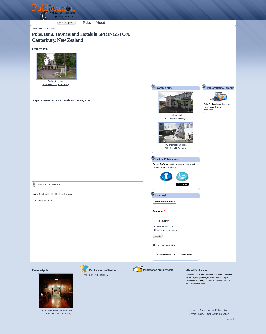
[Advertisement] (156, 9)
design (230, 319)
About (100, 22)
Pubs (87, 22)
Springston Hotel (43, 200)
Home (34, 28)
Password (159, 211)
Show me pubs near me (48, 184)
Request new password (165, 230)
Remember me (163, 221)
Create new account (164, 226)
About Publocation (218, 310)
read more (208, 110)
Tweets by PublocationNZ (95, 275)
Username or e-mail (164, 201)
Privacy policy (196, 314)
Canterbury (50, 28)
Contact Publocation (218, 314)
